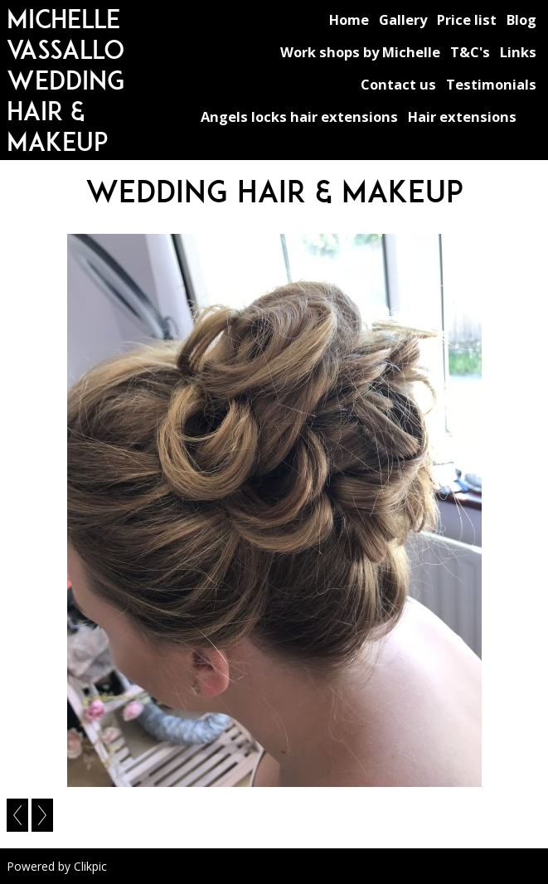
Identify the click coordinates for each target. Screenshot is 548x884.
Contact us (398, 84)
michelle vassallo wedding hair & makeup (65, 80)
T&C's (470, 51)
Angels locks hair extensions (299, 116)
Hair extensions (462, 116)
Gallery (403, 19)
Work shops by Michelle (360, 51)
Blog (521, 19)
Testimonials (491, 84)
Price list (467, 19)
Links (518, 51)
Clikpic (90, 866)
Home (349, 19)
